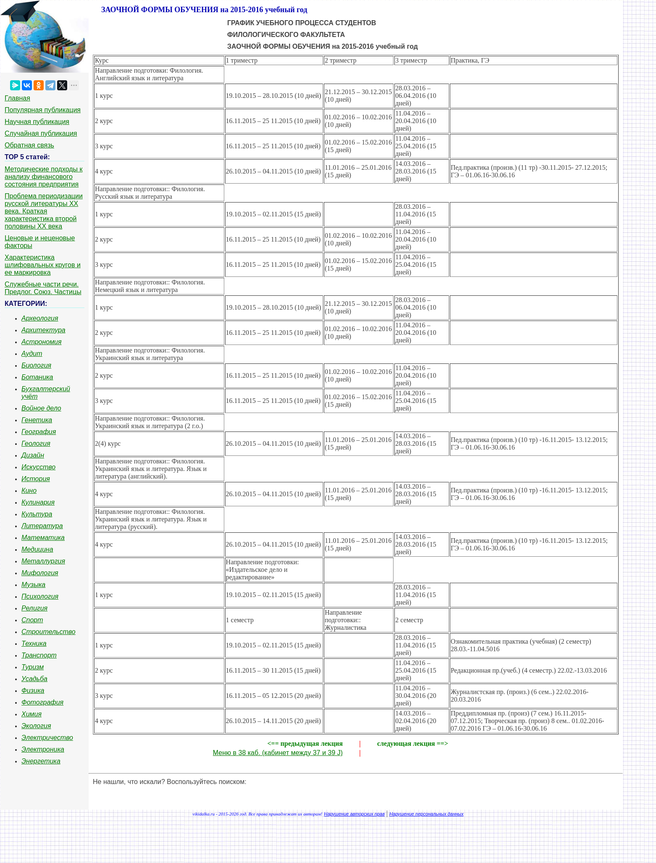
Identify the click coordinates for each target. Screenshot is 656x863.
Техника (34, 643)
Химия (31, 714)
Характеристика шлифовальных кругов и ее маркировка (43, 265)
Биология (36, 365)
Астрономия (41, 341)
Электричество (47, 737)
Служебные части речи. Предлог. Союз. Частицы (43, 288)
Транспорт (39, 655)
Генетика (36, 420)
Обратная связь (29, 145)
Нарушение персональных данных (426, 813)
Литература (42, 525)
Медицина (37, 549)
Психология (39, 596)
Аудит (31, 353)
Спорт (32, 620)
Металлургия (43, 561)
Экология (36, 725)
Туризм (32, 667)
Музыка (33, 584)
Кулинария (38, 502)
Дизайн (32, 455)
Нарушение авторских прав (354, 813)
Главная (17, 98)
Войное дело (41, 408)
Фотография (42, 702)
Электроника (42, 749)
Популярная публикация (43, 109)
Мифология (39, 572)
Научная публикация (37, 121)
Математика (43, 537)
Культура (36, 514)
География (38, 431)
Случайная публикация (41, 133)
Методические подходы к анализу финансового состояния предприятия (44, 177)
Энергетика (40, 761)
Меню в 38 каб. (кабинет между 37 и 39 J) (278, 752)
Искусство (38, 467)
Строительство (48, 631)
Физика (32, 690)
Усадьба (34, 678)
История (35, 478)
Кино (29, 490)
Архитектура (43, 330)
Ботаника (37, 377)
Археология (39, 318)
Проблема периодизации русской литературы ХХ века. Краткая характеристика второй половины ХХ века (44, 211)
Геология (35, 443)
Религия (34, 608)
